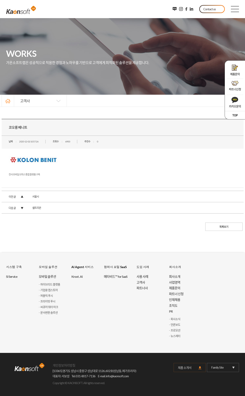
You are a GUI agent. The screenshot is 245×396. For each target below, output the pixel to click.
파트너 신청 (176, 294)
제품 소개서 (184, 367)
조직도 (173, 305)
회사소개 (174, 276)
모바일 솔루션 (47, 276)
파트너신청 (235, 86)
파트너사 (142, 288)
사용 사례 (142, 276)
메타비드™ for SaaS (115, 276)
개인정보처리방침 (64, 365)
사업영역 (174, 282)
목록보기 (223, 226)
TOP (235, 115)
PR (171, 311)
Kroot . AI (77, 276)
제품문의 (235, 70)
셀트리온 (36, 207)
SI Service (11, 276)
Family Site (223, 367)
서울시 (35, 196)
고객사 (25, 101)
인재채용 (174, 300)
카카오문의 (235, 102)
